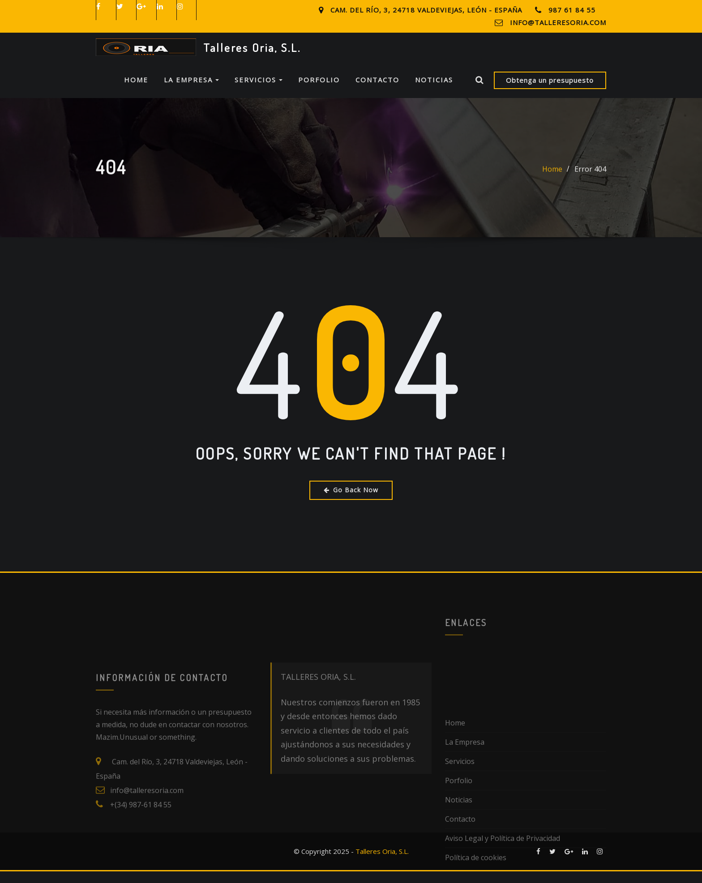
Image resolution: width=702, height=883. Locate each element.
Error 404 (590, 195)
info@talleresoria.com (558, 22)
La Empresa (191, 91)
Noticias (434, 91)
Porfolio (319, 91)
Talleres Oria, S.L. (252, 47)
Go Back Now (351, 501)
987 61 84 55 (571, 9)
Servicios (259, 91)
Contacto (377, 91)
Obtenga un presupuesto (550, 91)
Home (136, 91)
